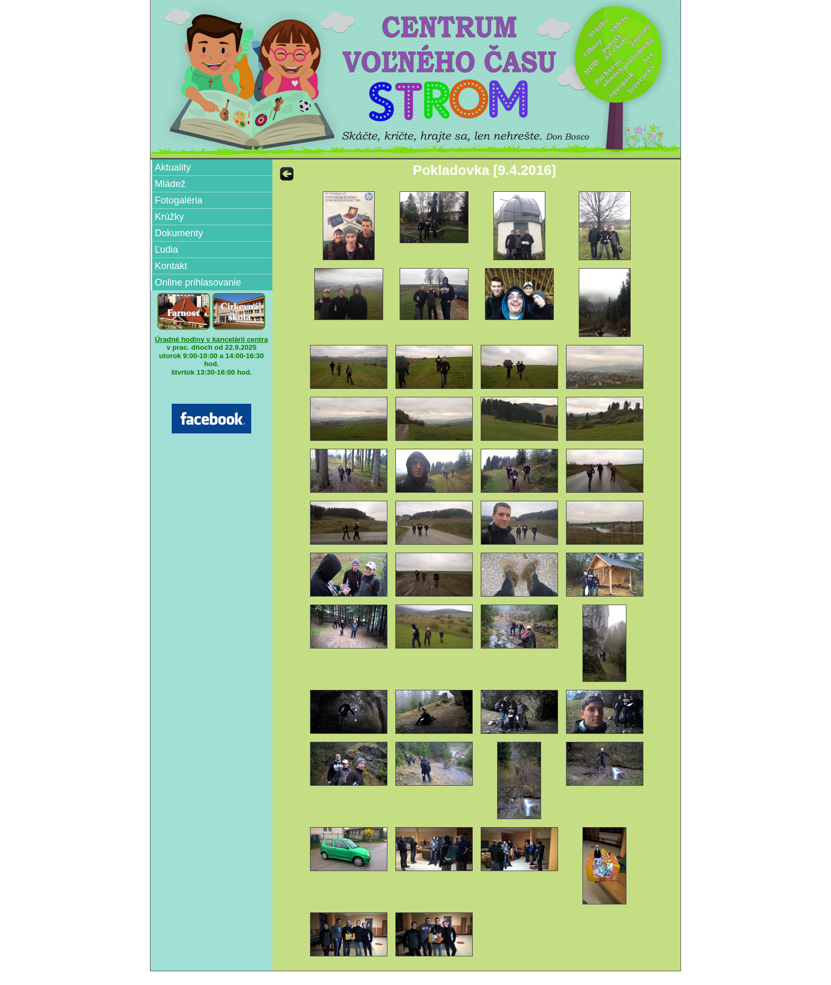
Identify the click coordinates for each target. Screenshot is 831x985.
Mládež (170, 184)
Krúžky (169, 216)
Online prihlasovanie (198, 282)
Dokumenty (179, 233)
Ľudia (166, 249)
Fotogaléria (178, 200)
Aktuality (173, 167)
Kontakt (171, 266)
